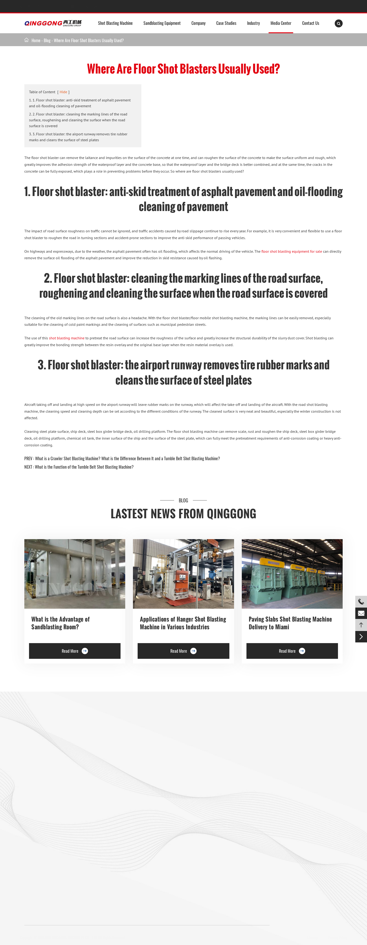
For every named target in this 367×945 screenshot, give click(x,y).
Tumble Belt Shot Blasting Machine (51, 829)
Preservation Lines (118, 765)
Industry (253, 23)
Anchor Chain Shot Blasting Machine (132, 819)
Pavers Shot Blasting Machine (47, 819)
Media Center (281, 23)
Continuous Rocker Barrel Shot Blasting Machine (141, 797)
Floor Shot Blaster (118, 743)
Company (198, 23)
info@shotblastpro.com (97, 6)
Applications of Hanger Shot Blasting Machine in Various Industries (183, 623)
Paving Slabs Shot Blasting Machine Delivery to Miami (290, 623)
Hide (63, 91)
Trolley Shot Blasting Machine (127, 754)
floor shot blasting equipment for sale (291, 251)
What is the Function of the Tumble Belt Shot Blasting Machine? (84, 467)
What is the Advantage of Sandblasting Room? (60, 623)
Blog (47, 40)
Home (36, 40)
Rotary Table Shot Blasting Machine (51, 786)
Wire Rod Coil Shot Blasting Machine (132, 840)
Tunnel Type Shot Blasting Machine (51, 797)
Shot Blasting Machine (115, 23)
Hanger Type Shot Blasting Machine (51, 754)
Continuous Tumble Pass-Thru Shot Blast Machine (142, 808)
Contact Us (310, 23)
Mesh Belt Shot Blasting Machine (49, 840)
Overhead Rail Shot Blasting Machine (52, 808)
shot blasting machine (66, 338)
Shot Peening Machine (121, 851)
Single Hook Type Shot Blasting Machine (55, 765)
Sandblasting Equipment (162, 23)
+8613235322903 (43, 6)
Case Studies (226, 23)
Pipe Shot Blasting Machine (125, 829)
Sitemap (310, 937)
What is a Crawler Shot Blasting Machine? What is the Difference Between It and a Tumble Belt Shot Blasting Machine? (127, 458)
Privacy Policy (336, 937)
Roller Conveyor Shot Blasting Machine (54, 743)
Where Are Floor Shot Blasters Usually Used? (89, 40)
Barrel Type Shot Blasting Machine (130, 786)
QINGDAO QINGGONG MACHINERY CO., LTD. (69, 937)
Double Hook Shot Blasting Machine (51, 776)
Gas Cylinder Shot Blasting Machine (51, 851)
